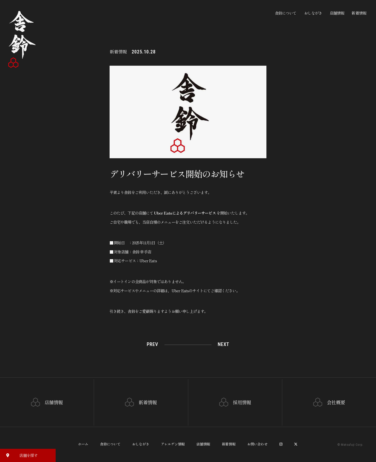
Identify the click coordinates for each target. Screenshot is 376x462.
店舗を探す (20, 455)
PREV (152, 344)
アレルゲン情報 (173, 443)
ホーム (83, 443)
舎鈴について (286, 13)
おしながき (313, 13)
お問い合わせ (257, 443)
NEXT (223, 344)
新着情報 (359, 13)
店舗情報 (337, 13)
